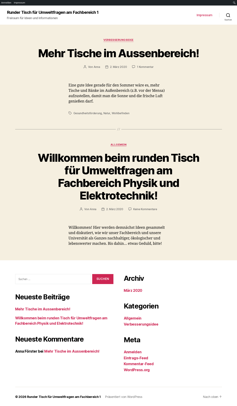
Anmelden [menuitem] (6, 2)
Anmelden (133, 351)
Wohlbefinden (120, 113)
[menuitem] (234, 3)
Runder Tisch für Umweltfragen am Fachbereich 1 (52, 12)
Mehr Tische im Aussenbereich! (118, 53)
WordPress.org (137, 369)
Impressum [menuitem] (19, 2)
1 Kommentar (145, 67)
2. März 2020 (118, 67)
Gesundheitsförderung (87, 113)
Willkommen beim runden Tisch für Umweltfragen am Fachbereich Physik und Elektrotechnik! (118, 176)
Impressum (204, 15)
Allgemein (118, 144)
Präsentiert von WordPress (123, 396)
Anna (97, 67)
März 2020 (133, 290)
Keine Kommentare (145, 208)
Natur (106, 113)
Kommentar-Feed (139, 363)
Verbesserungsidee (118, 40)
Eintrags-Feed (136, 357)
